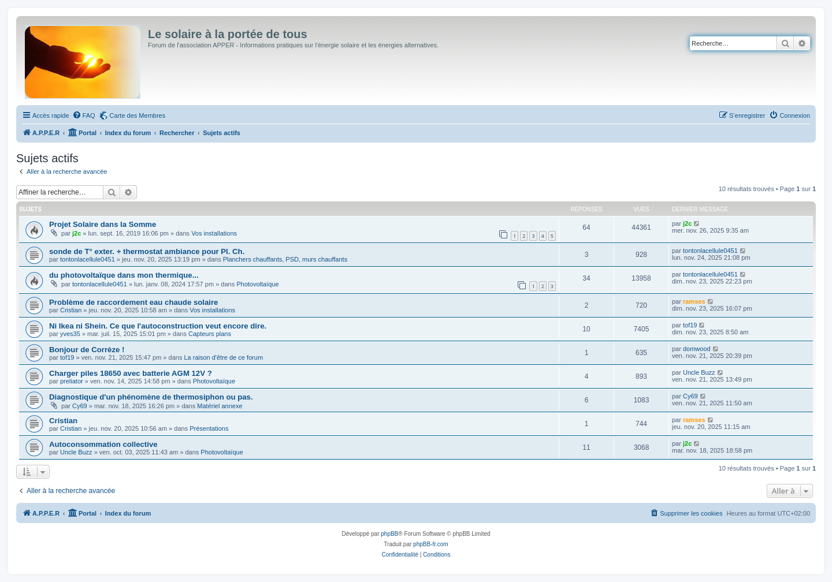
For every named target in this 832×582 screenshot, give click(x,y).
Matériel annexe (219, 405)
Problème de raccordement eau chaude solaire (133, 302)
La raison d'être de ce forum (223, 357)
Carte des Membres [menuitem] (138, 115)
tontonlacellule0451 (87, 259)
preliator (71, 381)
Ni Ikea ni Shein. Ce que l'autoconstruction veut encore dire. (157, 326)
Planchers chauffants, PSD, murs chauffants (285, 259)
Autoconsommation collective (103, 444)
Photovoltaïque (257, 284)
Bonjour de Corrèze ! (86, 349)
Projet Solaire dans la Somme (102, 224)
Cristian (70, 310)
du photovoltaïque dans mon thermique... (124, 275)
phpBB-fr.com (430, 544)
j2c (76, 233)
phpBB (389, 534)
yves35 (70, 333)
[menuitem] (83, 115)
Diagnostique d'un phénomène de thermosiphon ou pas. (151, 397)
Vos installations (214, 233)
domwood (697, 348)
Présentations (209, 428)
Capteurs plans (209, 333)
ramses (694, 301)
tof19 (690, 325)
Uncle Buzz (699, 372)
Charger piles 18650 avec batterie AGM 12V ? (130, 373)
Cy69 (79, 405)
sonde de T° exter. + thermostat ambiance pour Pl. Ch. (146, 251)
